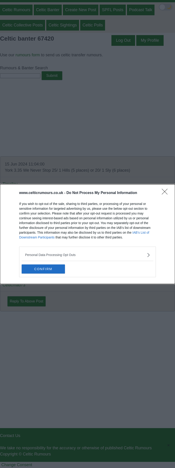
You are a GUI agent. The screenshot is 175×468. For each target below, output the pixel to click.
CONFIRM (43, 269)
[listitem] (87, 255)
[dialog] (87, 234)
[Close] (166, 193)
